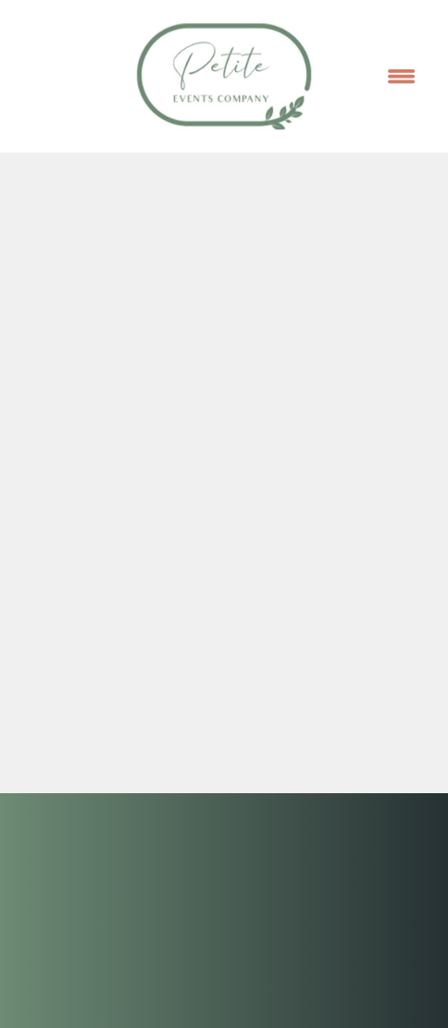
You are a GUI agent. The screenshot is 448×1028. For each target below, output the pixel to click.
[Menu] (401, 75)
